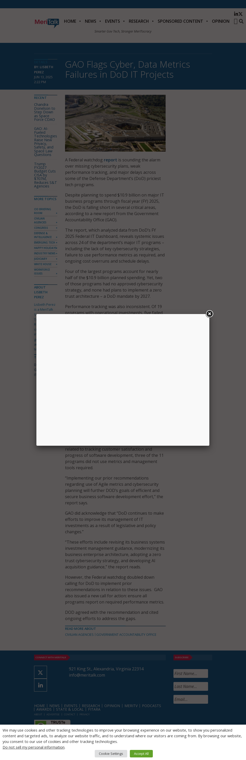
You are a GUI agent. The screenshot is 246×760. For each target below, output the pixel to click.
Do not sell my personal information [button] (34, 747)
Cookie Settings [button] (111, 753)
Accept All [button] (141, 753)
